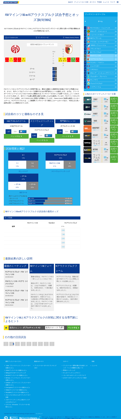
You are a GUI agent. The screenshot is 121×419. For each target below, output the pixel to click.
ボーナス (93, 2)
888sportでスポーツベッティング (16, 373)
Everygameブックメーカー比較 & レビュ (18, 387)
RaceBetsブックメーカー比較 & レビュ (17, 392)
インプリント (39, 413)
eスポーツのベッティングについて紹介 (75, 378)
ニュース (106, 2)
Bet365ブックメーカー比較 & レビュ (16, 375)
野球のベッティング (69, 370)
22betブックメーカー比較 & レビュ (16, 370)
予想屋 (99, 2)
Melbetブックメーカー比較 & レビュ (16, 390)
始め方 (70, 2)
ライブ (112, 2)
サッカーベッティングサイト (72, 373)
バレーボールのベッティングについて (74, 375)
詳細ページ (95, 101)
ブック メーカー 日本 (81, 2)
